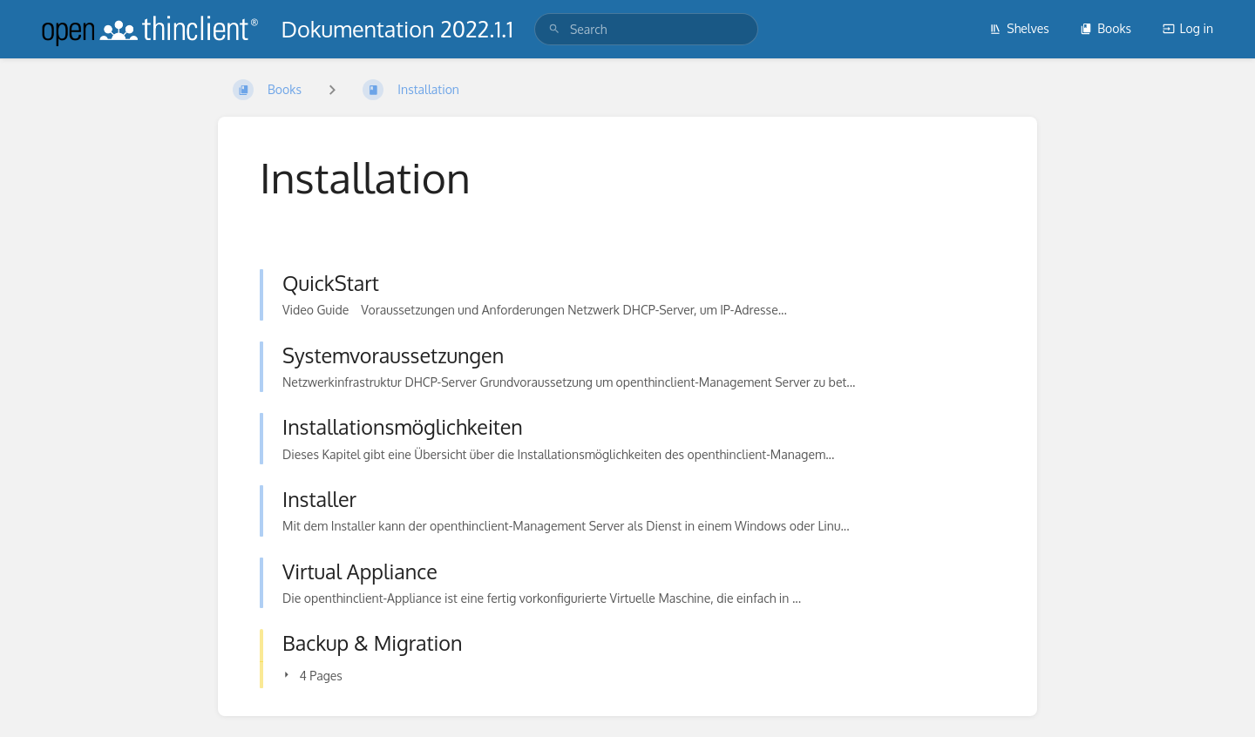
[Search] (554, 29)
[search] (646, 29)
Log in (1188, 28)
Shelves (1019, 28)
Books (1105, 28)
